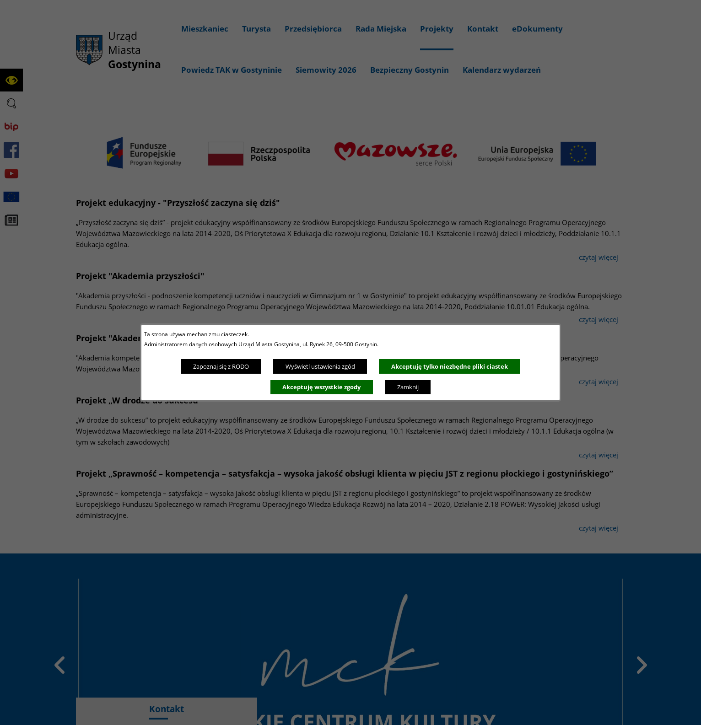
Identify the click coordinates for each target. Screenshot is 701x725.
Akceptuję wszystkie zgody (321, 387)
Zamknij (408, 387)
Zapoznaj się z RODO (221, 366)
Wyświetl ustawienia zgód (320, 366)
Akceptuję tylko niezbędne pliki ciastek (449, 366)
